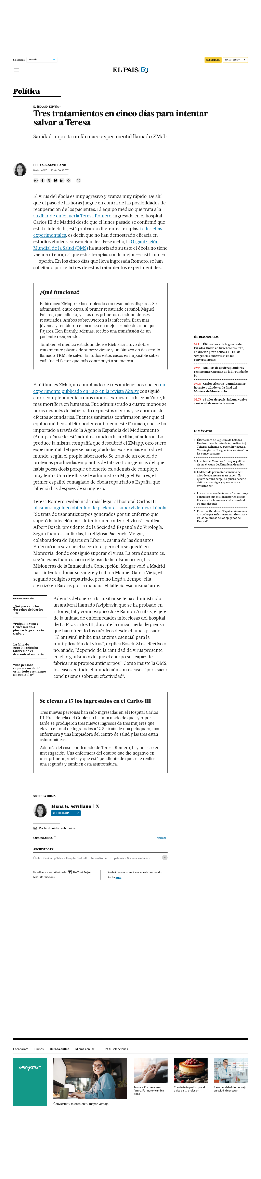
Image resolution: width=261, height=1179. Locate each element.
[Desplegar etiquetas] (165, 857)
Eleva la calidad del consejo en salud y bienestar (230, 1089)
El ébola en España (46, 106)
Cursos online (59, 1049)
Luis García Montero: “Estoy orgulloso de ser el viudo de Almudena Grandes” (221, 462)
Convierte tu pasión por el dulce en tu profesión (189, 1089)
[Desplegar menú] (16, 70)
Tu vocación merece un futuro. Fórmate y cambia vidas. (149, 1090)
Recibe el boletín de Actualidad (58, 828)
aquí (118, 877)
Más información (44, 877)
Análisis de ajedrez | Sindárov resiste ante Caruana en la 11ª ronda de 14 (221, 371)
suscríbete (213, 59)
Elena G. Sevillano (49, 165)
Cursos (39, 1049)
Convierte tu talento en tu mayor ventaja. (81, 1104)
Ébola (36, 858)
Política (26, 92)
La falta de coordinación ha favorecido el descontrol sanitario (28, 649)
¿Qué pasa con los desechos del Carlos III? (28, 609)
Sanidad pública (53, 858)
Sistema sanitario (137, 858)
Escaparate (20, 1049)
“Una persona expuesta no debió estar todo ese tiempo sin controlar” (29, 670)
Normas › (162, 837)
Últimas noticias (206, 336)
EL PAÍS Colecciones (114, 1049)
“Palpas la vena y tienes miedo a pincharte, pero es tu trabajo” (28, 629)
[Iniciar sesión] (235, 60)
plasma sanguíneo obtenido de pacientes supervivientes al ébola (99, 508)
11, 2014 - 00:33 (55, 170)
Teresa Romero (100, 858)
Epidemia (118, 858)
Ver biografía (66, 813)
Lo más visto (203, 431)
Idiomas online (85, 1049)
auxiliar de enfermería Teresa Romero (72, 216)
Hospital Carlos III (77, 858)
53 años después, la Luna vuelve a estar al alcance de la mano (220, 401)
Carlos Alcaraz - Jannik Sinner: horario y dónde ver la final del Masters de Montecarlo (220, 387)
